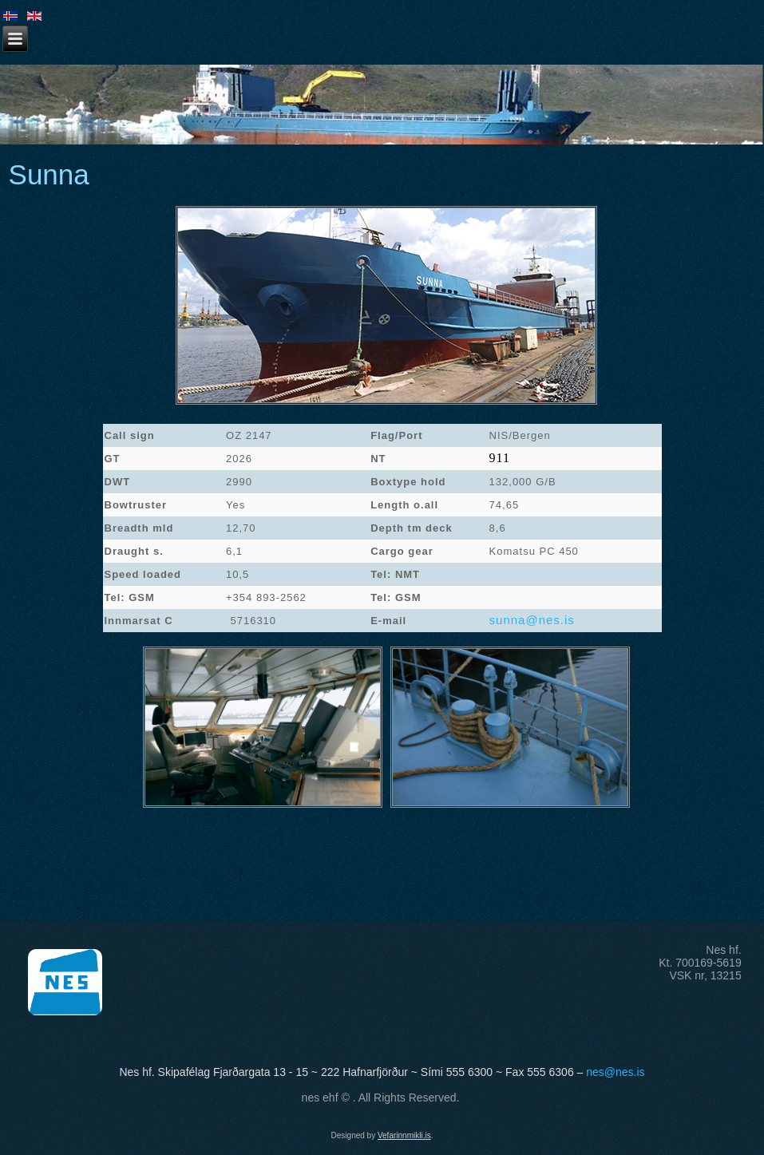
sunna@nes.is (532, 620)
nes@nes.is (615, 1072)
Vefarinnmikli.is (404, 1135)
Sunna (49, 174)
